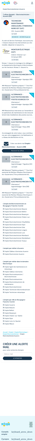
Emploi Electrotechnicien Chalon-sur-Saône (17, 218)
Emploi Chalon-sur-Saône (13, 316)
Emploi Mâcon (9, 324)
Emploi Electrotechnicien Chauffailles (17, 222)
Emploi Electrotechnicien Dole (14, 227)
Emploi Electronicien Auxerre (14, 254)
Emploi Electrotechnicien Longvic (15, 230)
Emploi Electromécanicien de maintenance (14, 283)
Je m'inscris (17, 358)
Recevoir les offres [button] (17, 151)
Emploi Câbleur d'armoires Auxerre (16, 251)
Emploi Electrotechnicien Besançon (16, 214)
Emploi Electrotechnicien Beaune (15, 209)
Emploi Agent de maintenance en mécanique (15, 268)
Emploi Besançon (10, 313)
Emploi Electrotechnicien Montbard (16, 235)
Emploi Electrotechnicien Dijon (14, 225)
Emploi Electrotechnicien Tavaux (15, 241)
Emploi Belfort (9, 310)
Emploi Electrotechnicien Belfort (15, 212)
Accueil (5, 332)
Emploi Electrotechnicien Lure (14, 233)
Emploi (11, 332)
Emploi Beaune (9, 308)
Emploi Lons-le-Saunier (12, 321)
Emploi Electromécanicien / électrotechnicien (13, 275)
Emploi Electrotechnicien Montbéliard (17, 238)
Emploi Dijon (8, 318)
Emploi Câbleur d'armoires (13, 272)
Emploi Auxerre (9, 305)
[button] (32, 3)
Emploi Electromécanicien (13, 279)
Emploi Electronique (21, 332)
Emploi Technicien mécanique (14, 292)
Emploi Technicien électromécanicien (17, 290)
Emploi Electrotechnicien (12, 287)
